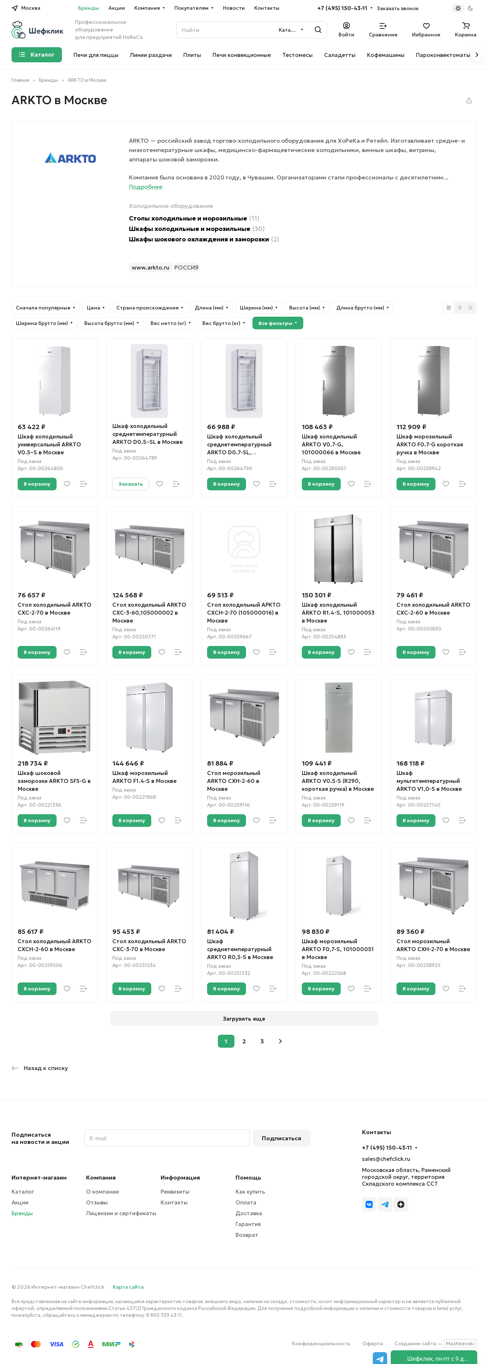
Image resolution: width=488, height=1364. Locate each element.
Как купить (250, 1191)
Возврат (247, 1234)
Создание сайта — (435, 1343)
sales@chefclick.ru (386, 1158)
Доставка (249, 1213)
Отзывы (97, 1202)
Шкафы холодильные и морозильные (197, 229)
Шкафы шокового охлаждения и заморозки (204, 239)
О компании (102, 1191)
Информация (180, 1177)
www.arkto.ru (150, 267)
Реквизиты (175, 1191)
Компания (101, 1177)
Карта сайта (128, 1287)
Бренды (22, 1213)
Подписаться (281, 1138)
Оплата (246, 1202)
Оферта (372, 1343)
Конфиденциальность (321, 1343)
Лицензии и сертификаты (121, 1213)
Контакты (174, 1202)
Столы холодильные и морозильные (194, 218)
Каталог (23, 1191)
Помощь (248, 1177)
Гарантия (248, 1224)
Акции (20, 1202)
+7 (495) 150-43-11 (342, 8)
